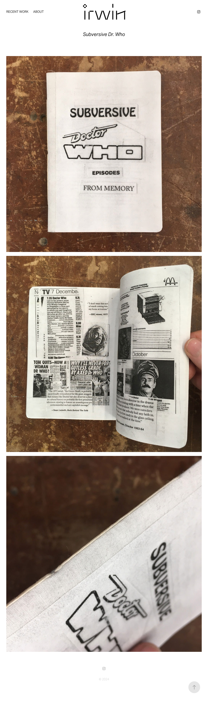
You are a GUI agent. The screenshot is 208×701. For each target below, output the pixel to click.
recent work (17, 12)
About (38, 12)
